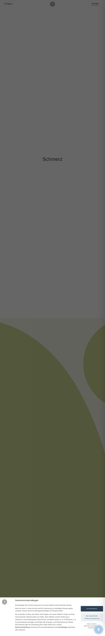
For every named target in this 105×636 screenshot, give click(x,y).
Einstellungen (62, 627)
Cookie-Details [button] (91, 624)
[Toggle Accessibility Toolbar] (98, 629)
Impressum (92, 628)
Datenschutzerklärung (22, 627)
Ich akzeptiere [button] (92, 609)
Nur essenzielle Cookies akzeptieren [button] (92, 617)
